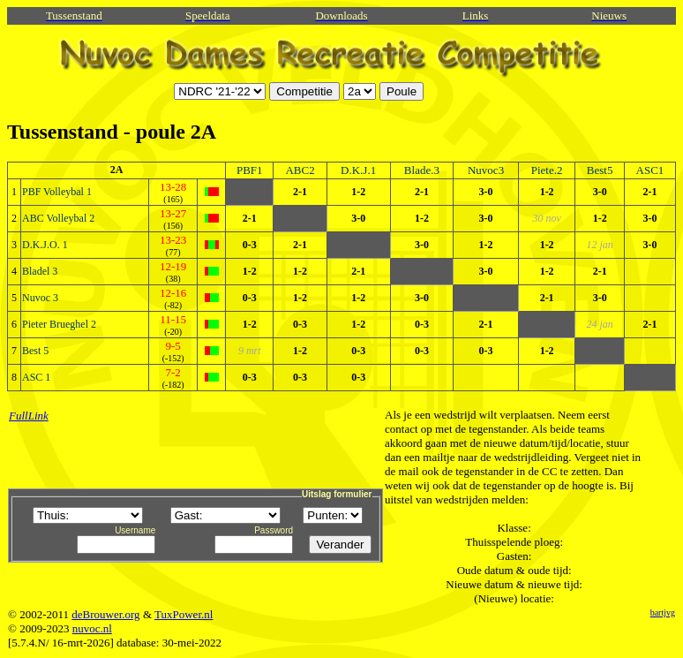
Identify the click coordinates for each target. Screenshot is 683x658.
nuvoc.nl (92, 628)
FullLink (29, 415)
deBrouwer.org (105, 614)
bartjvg (662, 612)
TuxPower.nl (183, 614)
